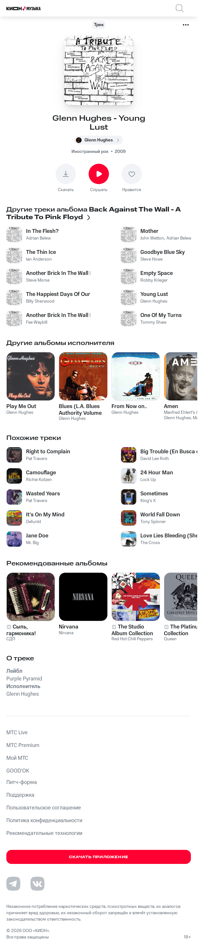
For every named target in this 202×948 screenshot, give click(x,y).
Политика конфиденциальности (44, 820)
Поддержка (20, 795)
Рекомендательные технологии (44, 833)
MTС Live (17, 732)
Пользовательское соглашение (43, 808)
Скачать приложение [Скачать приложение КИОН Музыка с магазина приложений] (98, 857)
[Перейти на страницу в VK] (37, 884)
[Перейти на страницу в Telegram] (13, 884)
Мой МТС (17, 758)
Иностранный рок (89, 151)
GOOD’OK (17, 771)
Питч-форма (21, 782)
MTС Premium (22, 745)
